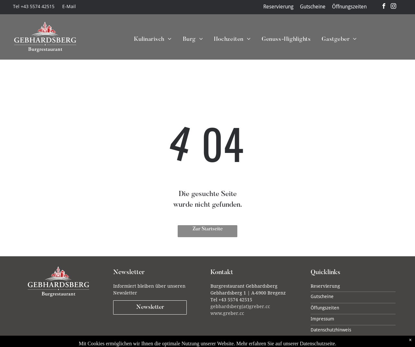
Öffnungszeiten (349, 7)
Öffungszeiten (325, 307)
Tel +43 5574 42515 (33, 6)
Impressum (322, 318)
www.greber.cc (227, 313)
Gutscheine (313, 7)
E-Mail (69, 6)
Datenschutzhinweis (331, 329)
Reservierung (278, 7)
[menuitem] (147, 40)
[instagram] (393, 7)
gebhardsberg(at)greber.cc (240, 306)
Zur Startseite (208, 229)
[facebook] (384, 7)
